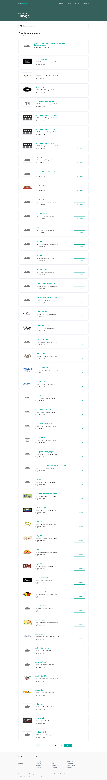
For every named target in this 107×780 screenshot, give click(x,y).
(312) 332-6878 (41, 232)
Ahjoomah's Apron (42, 213)
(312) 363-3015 (41, 316)
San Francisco (55, 761)
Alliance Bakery (41, 311)
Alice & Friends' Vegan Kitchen (46, 297)
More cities (69, 767)
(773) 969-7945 (41, 513)
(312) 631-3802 (41, 583)
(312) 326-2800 (41, 218)
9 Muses (38, 157)
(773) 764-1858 (41, 457)
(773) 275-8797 (41, 302)
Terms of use (22, 774)
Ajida (37, 227)
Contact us (85, 3)
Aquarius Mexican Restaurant (46, 494)
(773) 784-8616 (41, 400)
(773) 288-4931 (41, 485)
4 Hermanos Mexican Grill (45, 101)
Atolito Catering (41, 634)
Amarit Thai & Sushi (42, 339)
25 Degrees (39, 87)
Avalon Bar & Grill (41, 676)
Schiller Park (70, 761)
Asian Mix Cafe (41, 606)
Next (68, 745)
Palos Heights (39, 767)
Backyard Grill (40, 732)
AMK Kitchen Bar (41, 353)
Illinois (24, 9)
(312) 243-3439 (41, 709)
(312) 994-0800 (41, 625)
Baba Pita (39, 704)
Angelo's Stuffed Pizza (43, 424)
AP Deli (38, 480)
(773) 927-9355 (41, 428)
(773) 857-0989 (41, 611)
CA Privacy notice (46, 774)
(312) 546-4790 (41, 527)
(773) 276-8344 (41, 134)
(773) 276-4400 (41, 358)
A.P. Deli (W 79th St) (42, 185)
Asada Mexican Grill (42, 578)
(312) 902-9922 (41, 162)
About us (76, 3)
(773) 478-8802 (41, 737)
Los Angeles (39, 761)
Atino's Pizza (40, 620)
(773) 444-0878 (41, 681)
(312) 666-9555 (41, 288)
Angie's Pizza (40, 438)
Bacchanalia (40, 718)
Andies (38, 396)
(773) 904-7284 (41, 64)
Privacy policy (33, 774)
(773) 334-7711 (41, 639)
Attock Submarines (42, 648)
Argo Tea (38, 522)
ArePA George (40, 508)
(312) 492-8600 (41, 695)
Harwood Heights (71, 765)
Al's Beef (38, 241)
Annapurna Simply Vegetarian (46, 452)
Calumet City (70, 763)
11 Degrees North (41, 59)
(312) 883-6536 (41, 597)
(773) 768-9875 (41, 653)
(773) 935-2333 (41, 260)
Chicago (69, 760)
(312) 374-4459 (41, 667)
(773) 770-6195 (41, 471)
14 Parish (38, 73)
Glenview (54, 765)
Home (61, 3)
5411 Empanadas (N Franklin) (46, 115)
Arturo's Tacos (40, 550)
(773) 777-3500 (40, 50)
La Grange (38, 763)
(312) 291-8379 (41, 78)
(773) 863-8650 (41, 190)
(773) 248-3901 (41, 414)
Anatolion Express (42, 367)
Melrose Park (39, 765)
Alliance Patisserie (42, 325)
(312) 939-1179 (41, 344)
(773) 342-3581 (41, 499)
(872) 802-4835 (41, 148)
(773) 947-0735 (41, 386)
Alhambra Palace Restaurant (46, 283)
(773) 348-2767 (41, 176)
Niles (53, 763)
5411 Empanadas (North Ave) (46, 129)
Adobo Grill (39, 199)
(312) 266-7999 (41, 204)
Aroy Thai (39, 536)
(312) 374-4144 (41, 330)
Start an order (79, 50)
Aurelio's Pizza (40, 662)
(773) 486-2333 (41, 246)
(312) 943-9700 (41, 92)
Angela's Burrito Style (43, 410)
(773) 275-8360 (41, 541)
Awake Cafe (39, 690)
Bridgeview (54, 767)
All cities (68, 3)
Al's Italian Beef (41, 269)
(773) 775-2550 (41, 106)
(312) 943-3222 (41, 274)
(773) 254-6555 (41, 723)
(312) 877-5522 (41, 120)
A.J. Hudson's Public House (45, 171)
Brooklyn (54, 760)
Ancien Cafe (40, 382)
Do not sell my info (59, 774)
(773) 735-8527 (41, 443)
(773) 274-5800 (41, 569)
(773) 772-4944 (41, 555)
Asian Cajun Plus (41, 592)
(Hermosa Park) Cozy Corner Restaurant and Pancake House (50, 44)
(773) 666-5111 (41, 372)
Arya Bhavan (40, 564)
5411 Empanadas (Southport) (46, 143)
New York (38, 760)
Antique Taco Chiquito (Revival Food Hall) (50, 466)
